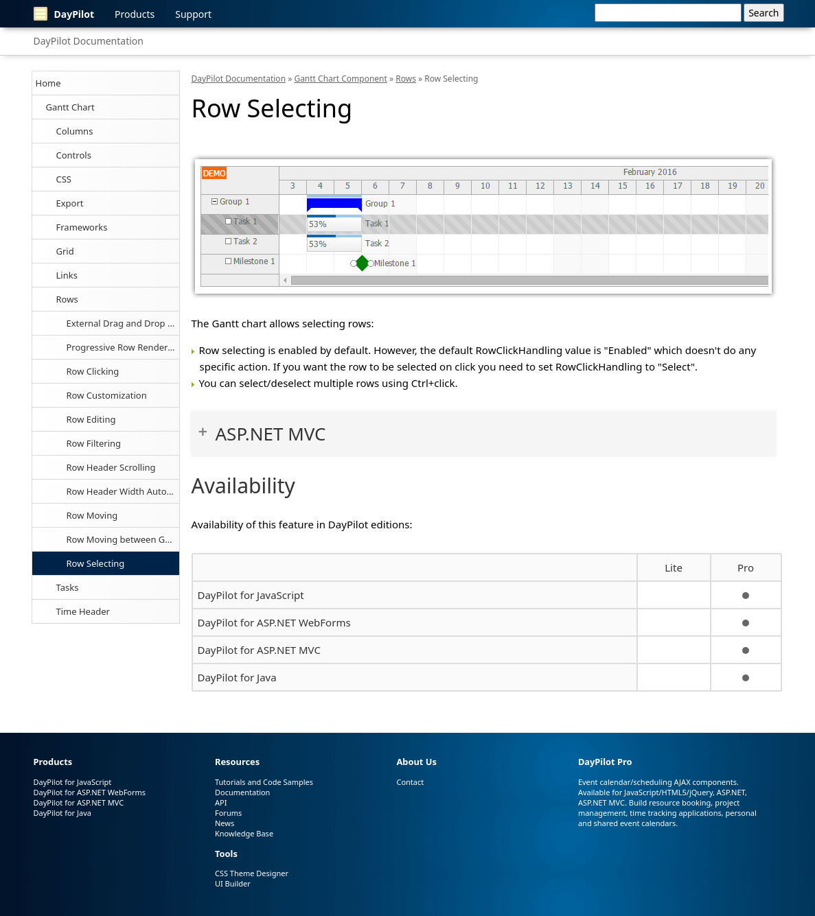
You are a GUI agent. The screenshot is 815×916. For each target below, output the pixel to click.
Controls (73, 155)
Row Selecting (96, 563)
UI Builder (233, 883)
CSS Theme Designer (251, 873)
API (221, 802)
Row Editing (91, 419)
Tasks (67, 587)
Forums (228, 813)
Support (193, 14)
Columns (74, 131)
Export (70, 203)
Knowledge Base (244, 833)
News (224, 823)
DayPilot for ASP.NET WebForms (274, 622)
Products (134, 14)
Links (67, 275)
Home (48, 83)
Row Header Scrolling (111, 467)
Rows (67, 299)
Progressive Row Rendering (123, 347)
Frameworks (82, 227)
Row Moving (92, 515)
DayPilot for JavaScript (251, 595)
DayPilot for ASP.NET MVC (259, 650)
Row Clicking (93, 371)
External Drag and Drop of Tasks (123, 323)
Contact (410, 782)
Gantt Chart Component (340, 78)
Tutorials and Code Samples (264, 782)
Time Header (83, 611)
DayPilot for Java (237, 677)
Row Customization (107, 395)
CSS (64, 179)
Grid (65, 251)
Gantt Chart (70, 107)
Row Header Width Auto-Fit (123, 491)
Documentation (242, 792)
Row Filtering (94, 443)
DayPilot (64, 14)
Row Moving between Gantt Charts (123, 539)
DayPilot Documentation (89, 40)
